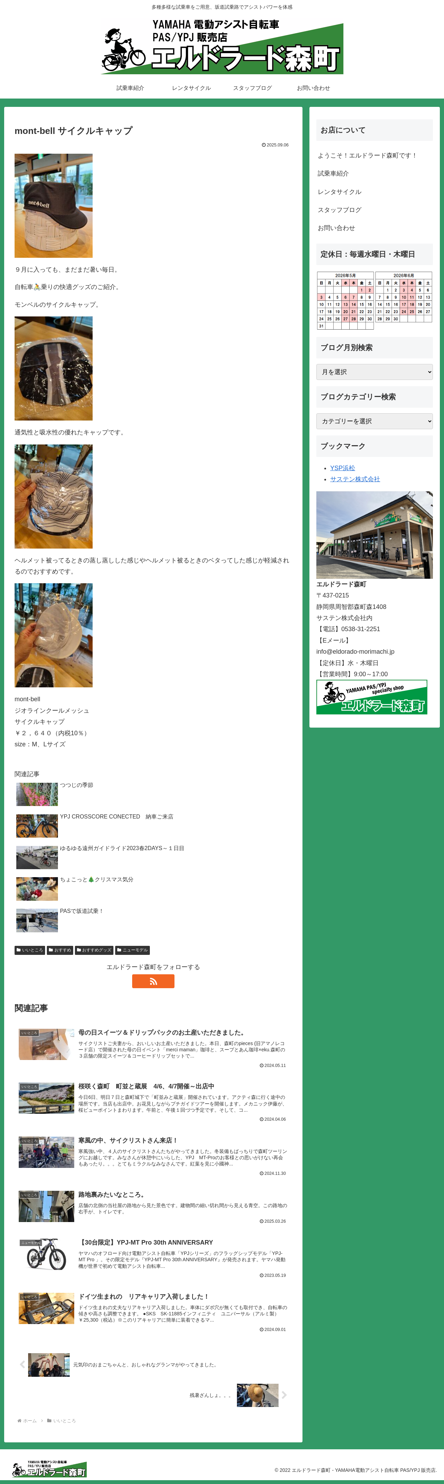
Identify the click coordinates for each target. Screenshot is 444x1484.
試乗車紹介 (333, 173)
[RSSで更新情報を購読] (153, 981)
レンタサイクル (339, 191)
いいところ (30, 950)
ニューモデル (132, 950)
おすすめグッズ (94, 950)
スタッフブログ (339, 209)
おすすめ (60, 950)
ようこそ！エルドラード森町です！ (368, 155)
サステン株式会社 (355, 479)
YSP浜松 (342, 468)
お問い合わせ (336, 227)
